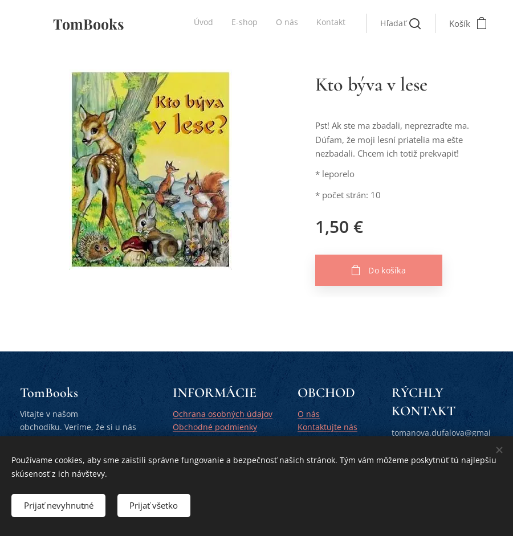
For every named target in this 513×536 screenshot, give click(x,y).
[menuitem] (294, 23)
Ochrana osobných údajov (222, 413)
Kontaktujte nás (327, 426)
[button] (400, 23)
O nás (309, 413)
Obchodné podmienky (215, 426)
